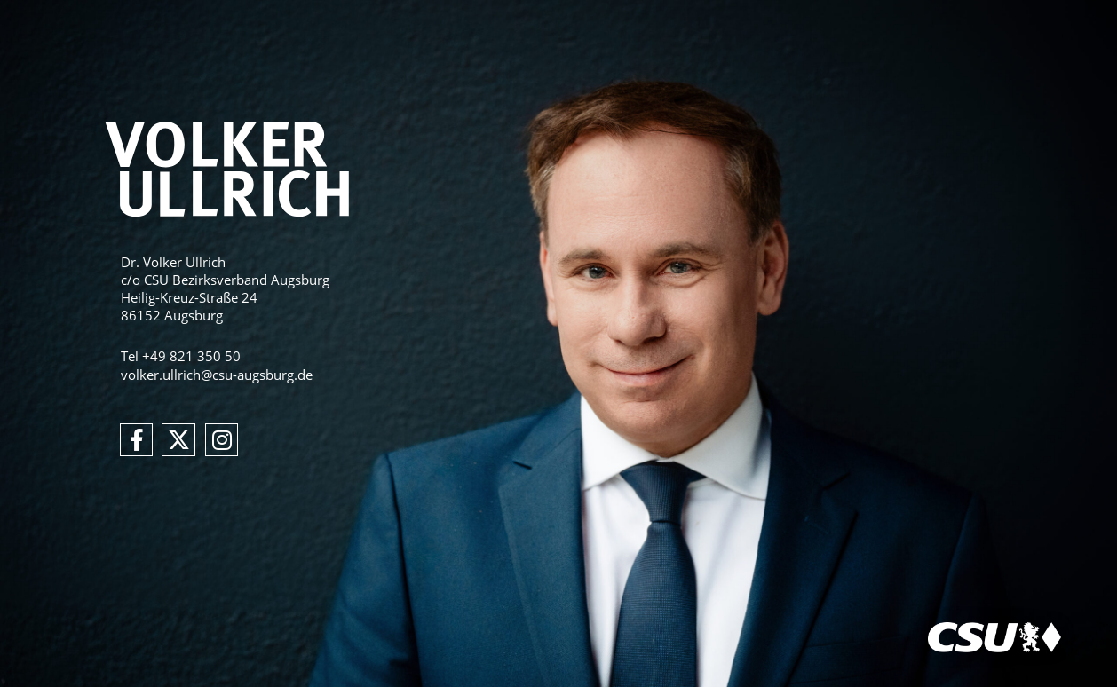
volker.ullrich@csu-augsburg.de (217, 374)
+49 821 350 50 (191, 356)
